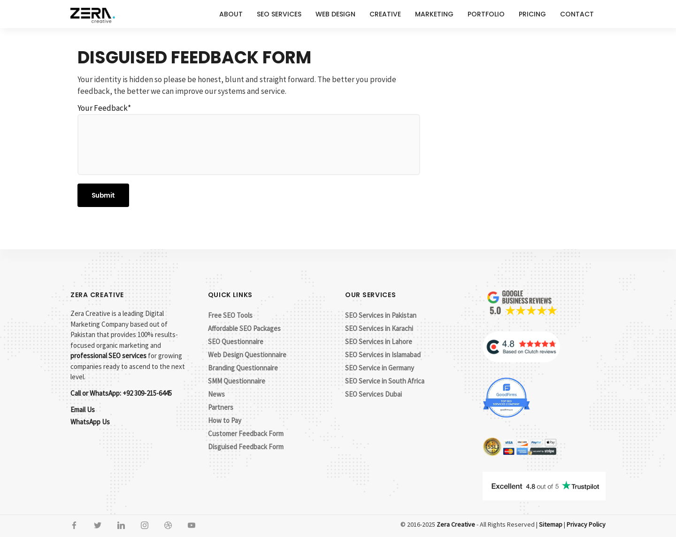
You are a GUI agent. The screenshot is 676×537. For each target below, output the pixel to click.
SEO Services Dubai (373, 394)
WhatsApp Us (90, 421)
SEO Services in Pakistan (380, 315)
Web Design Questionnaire (247, 354)
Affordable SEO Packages (244, 328)
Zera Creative (456, 524)
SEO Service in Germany (379, 367)
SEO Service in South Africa (384, 380)
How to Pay (224, 420)
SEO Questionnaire (235, 341)
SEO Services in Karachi (379, 328)
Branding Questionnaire (243, 367)
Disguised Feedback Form (246, 446)
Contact (577, 14)
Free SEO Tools (230, 315)
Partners (220, 407)
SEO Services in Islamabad (383, 354)
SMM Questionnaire (236, 380)
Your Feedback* (248, 139)
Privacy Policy (586, 524)
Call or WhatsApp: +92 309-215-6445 (121, 393)
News (216, 394)
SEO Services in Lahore (378, 341)
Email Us (82, 409)
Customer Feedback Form (246, 433)
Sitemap (550, 524)
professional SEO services (108, 355)
